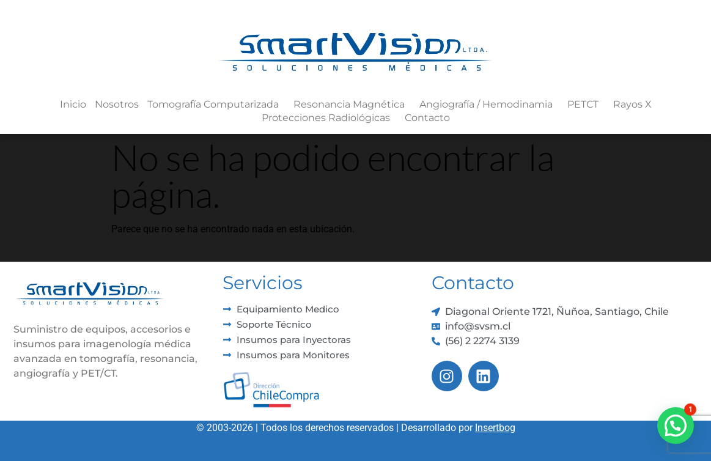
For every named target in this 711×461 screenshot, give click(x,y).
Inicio (73, 104)
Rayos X (632, 104)
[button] (675, 425)
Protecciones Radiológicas (329, 118)
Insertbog (495, 427)
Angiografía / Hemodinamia (489, 104)
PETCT (586, 104)
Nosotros (117, 104)
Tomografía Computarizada (216, 104)
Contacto (427, 118)
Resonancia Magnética (352, 104)
